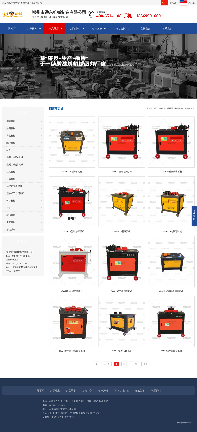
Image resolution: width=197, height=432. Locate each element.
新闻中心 (75, 28)
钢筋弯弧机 (190, 108)
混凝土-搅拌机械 (14, 164)
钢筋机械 (10, 121)
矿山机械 (10, 215)
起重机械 (10, 179)
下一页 (134, 364)
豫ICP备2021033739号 (62, 417)
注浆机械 (10, 171)
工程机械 (10, 222)
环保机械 (10, 200)
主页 (161, 108)
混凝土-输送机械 (14, 157)
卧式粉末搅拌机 (14, 186)
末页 (145, 364)
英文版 (191, 2)
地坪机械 (10, 143)
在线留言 (145, 28)
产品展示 (54, 28)
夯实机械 (10, 135)
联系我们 (167, 28)
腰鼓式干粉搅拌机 (15, 193)
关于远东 (32, 28)
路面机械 (10, 128)
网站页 (12, 28)
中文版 (173, 2)
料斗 (8, 150)
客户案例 (97, 28)
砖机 (8, 208)
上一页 (107, 364)
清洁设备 (10, 229)
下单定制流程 (121, 28)
